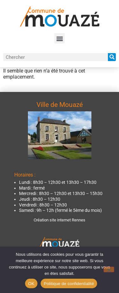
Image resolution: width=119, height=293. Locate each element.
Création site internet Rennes (59, 220)
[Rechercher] (112, 57)
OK (31, 283)
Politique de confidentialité (69, 283)
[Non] (108, 269)
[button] (59, 38)
